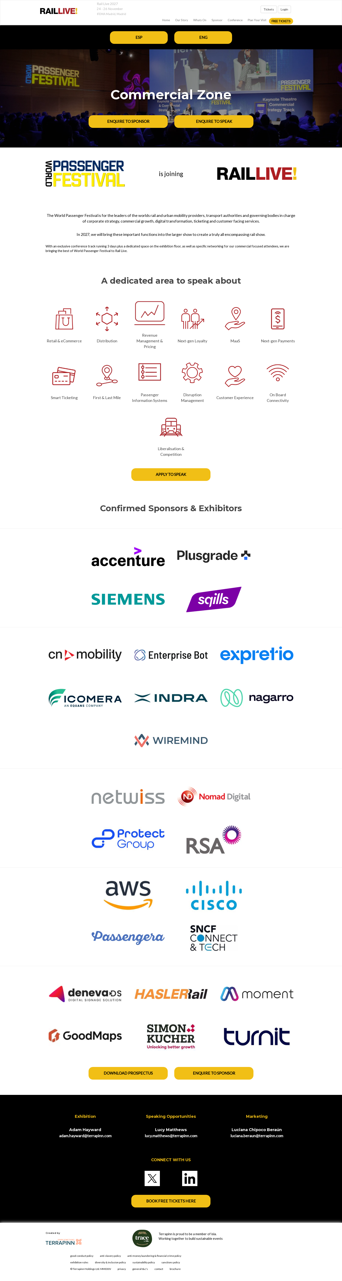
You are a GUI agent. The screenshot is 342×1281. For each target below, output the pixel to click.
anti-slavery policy (110, 1255)
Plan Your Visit (257, 20)
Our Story (181, 20)
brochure (175, 1269)
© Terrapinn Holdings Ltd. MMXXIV (90, 1269)
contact (158, 1269)
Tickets (268, 9)
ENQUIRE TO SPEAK (214, 121)
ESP (138, 37)
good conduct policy (81, 1255)
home (166, 20)
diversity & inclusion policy (110, 1262)
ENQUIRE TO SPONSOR (128, 121)
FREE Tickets (281, 21)
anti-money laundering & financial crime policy (154, 1255)
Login (284, 9)
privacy (122, 1269)
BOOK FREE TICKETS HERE (171, 1201)
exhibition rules (79, 1262)
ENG (203, 37)
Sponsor (217, 20)
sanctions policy (170, 1262)
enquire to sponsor (214, 1073)
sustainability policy (143, 1262)
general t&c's (140, 1269)
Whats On (199, 20)
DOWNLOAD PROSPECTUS (128, 1073)
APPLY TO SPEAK (171, 474)
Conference (235, 20)
